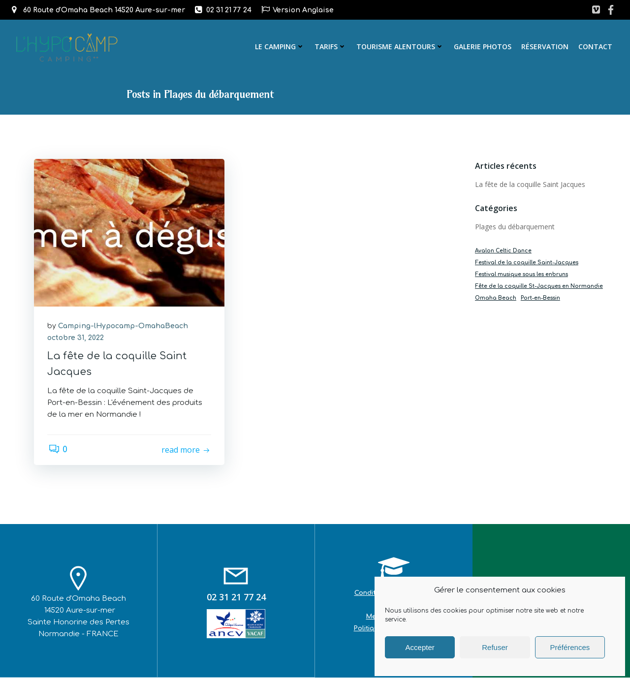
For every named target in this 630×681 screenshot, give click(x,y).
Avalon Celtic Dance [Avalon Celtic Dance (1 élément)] (502, 251)
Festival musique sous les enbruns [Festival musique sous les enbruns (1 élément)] (520, 275)
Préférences (570, 647)
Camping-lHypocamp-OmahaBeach (124, 328)
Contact (596, 46)
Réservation (545, 46)
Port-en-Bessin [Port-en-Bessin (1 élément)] (539, 298)
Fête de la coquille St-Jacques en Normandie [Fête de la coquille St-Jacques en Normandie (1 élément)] (538, 286)
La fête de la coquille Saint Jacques (529, 184)
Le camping (281, 46)
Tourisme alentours (401, 46)
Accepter (420, 647)
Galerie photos (483, 46)
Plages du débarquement (514, 227)
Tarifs (331, 46)
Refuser (495, 647)
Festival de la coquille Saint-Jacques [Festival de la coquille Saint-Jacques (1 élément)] (525, 263)
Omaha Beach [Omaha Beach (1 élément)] (494, 298)
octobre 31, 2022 (77, 340)
